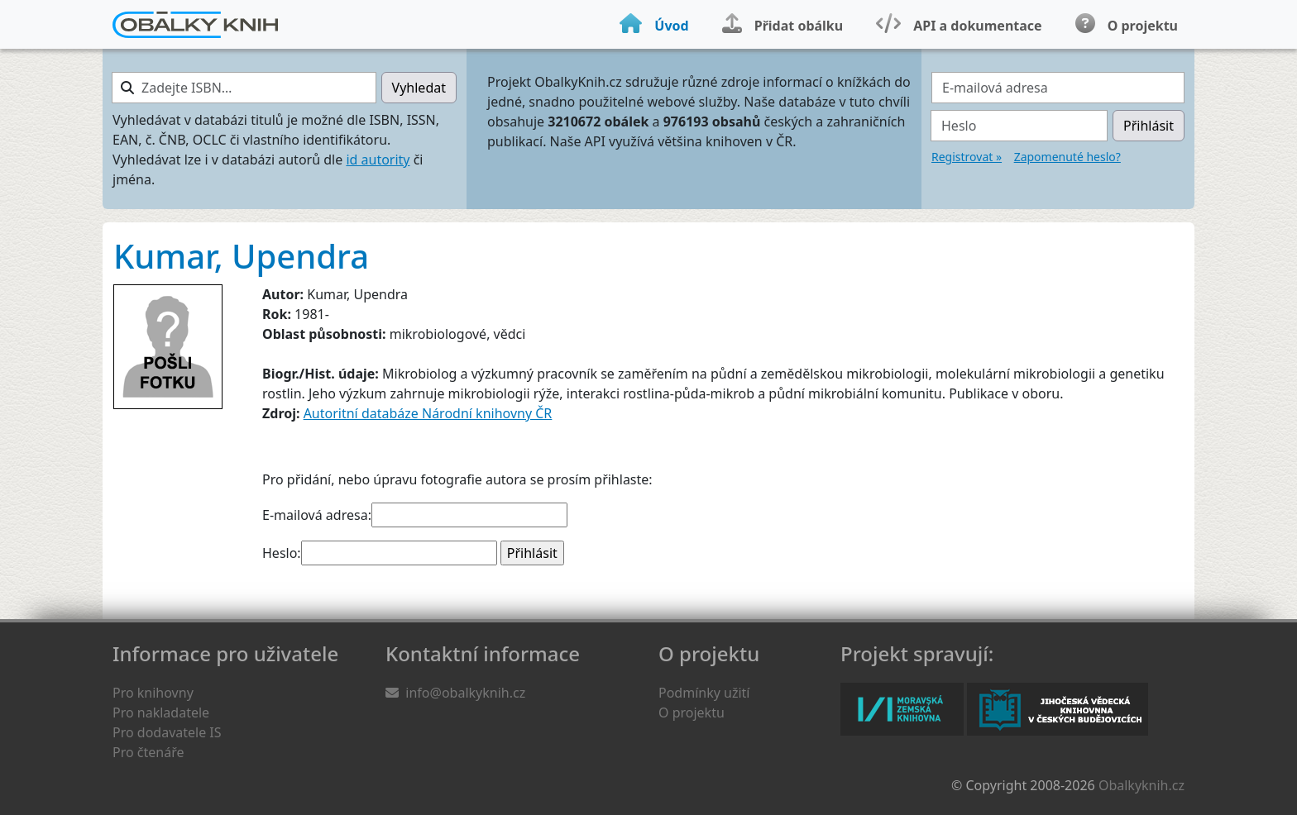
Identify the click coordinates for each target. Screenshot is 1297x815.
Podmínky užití (703, 693)
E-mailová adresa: (316, 515)
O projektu (691, 712)
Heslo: (281, 553)
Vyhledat (419, 88)
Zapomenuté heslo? (1067, 156)
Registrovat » (966, 156)
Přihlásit (1148, 126)
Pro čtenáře (148, 752)
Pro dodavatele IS (167, 732)
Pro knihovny (153, 693)
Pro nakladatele (160, 712)
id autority (377, 159)
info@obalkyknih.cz (465, 693)
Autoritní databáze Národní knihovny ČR (428, 413)
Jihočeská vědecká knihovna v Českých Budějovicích (1057, 709)
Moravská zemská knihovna (902, 709)
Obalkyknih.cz (1141, 785)
